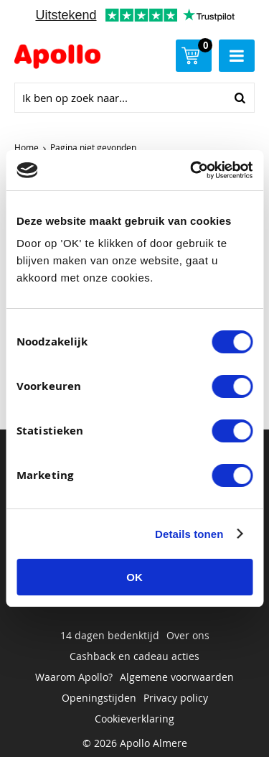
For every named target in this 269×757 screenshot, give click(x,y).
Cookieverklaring (134, 718)
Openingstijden (99, 698)
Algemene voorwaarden (177, 677)
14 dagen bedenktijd (109, 635)
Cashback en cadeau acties (134, 656)
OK (134, 577)
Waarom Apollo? (74, 677)
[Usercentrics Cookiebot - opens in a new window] (192, 170)
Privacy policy (175, 698)
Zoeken (239, 97)
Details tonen (189, 534)
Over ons (187, 635)
